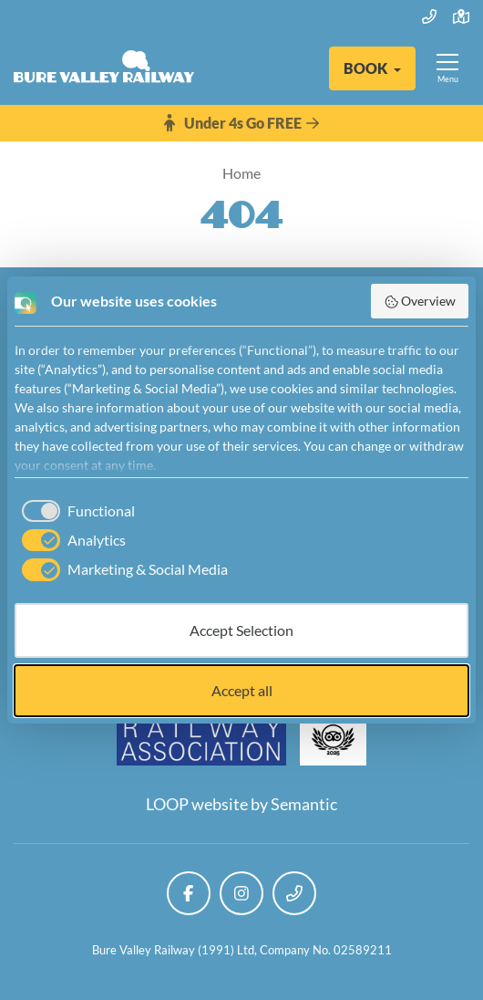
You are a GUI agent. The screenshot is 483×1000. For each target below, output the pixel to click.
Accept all (241, 690)
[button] (372, 68)
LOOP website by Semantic (241, 804)
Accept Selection (241, 630)
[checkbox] (75, 511)
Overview (420, 301)
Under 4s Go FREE (241, 123)
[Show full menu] (447, 68)
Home (241, 173)
